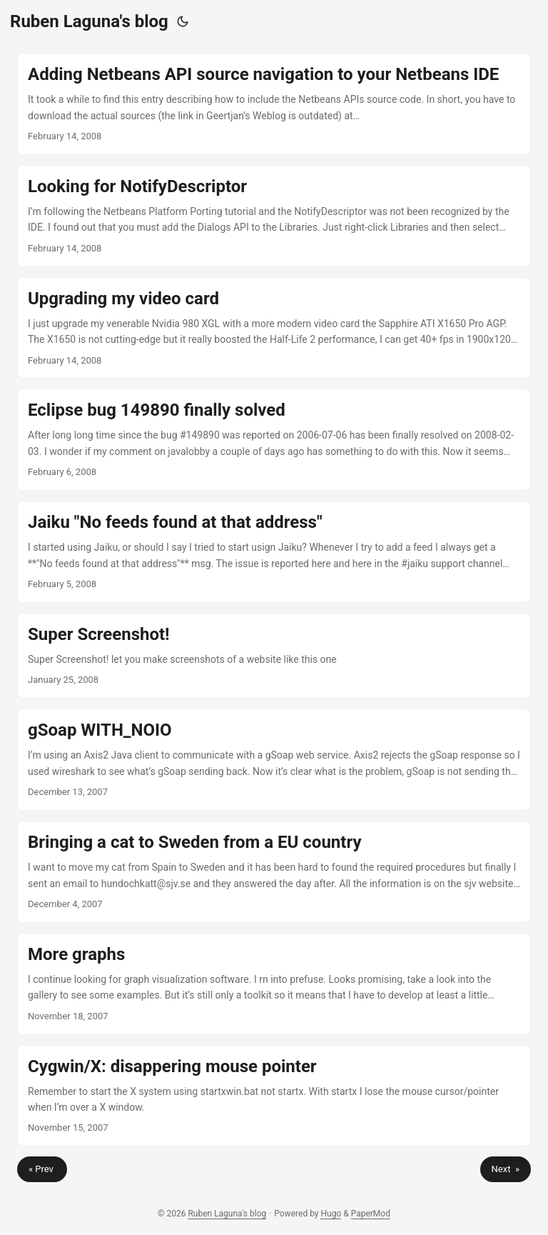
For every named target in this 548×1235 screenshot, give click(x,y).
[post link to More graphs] (274, 984)
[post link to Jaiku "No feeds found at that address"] (274, 551)
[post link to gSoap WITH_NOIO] (274, 759)
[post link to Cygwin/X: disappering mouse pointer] (274, 1096)
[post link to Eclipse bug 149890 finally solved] (274, 439)
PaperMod (370, 1214)
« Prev (42, 1169)
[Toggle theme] (182, 21)
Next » (505, 1169)
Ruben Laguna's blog (89, 21)
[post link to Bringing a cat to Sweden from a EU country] (274, 871)
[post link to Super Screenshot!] (274, 656)
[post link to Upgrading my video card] (274, 328)
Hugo (330, 1214)
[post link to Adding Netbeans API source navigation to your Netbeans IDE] (274, 104)
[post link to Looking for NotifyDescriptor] (274, 216)
